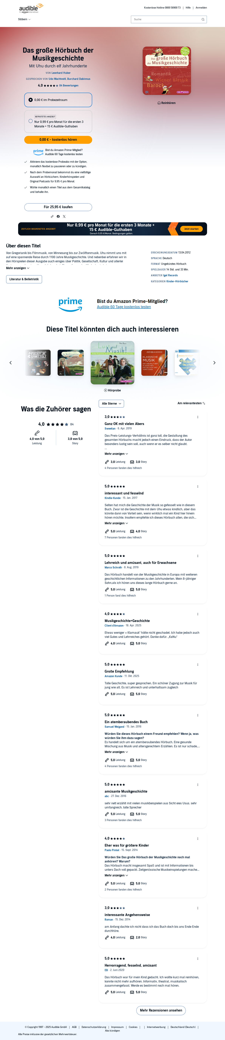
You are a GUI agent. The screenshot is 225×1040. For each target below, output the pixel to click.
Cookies (133, 1027)
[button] (52, 216)
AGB (74, 1027)
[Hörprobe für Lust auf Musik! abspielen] (112, 392)
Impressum (117, 1027)
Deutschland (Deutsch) (183, 1027)
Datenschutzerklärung (94, 1027)
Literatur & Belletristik (24, 282)
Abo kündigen (112, 1030)
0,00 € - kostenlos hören (58, 140)
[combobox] (169, 19)
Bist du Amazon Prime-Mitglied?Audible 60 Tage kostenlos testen (64, 152)
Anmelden (201, 7)
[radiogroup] (58, 113)
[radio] (58, 100)
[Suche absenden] (203, 19)
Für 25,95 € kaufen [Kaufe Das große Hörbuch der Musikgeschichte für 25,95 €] (58, 207)
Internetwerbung (156, 1027)
